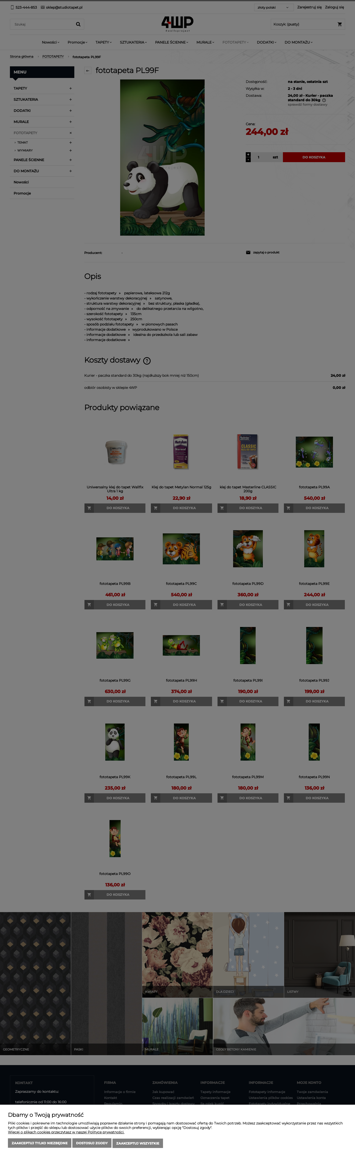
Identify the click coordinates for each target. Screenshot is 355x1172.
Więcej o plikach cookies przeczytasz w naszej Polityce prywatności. (66, 1132)
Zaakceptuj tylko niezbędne (40, 1144)
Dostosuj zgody (92, 1144)
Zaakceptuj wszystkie (137, 1144)
